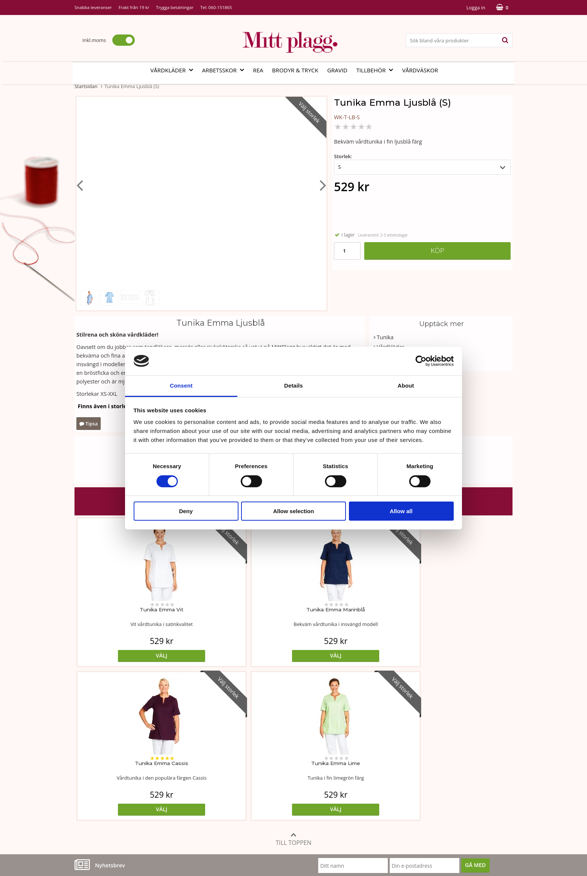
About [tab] (406, 385)
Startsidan (85, 86)
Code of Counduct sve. (397, 797)
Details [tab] (293, 385)
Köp (437, 250)
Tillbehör (377, 70)
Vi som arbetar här (97, 775)
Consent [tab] (181, 385)
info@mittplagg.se (110, 820)
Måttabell (233, 741)
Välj (129, 655)
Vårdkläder (174, 70)
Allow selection (293, 511)
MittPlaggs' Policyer (246, 764)
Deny (186, 511)
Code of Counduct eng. (397, 786)
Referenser (383, 764)
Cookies (379, 752)
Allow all (401, 511)
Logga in (475, 7)
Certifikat (233, 775)
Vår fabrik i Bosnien (98, 764)
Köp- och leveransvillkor (399, 741)
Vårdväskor (420, 70)
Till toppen (293, 685)
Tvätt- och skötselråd (248, 752)
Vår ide (83, 741)
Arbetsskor (225, 70)
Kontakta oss (90, 786)
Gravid (337, 70)
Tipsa (88, 423)
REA (258, 70)
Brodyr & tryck (295, 70)
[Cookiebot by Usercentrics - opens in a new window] (421, 361)
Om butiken (89, 752)
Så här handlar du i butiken (403, 775)
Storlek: (343, 156)
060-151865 (220, 7)
